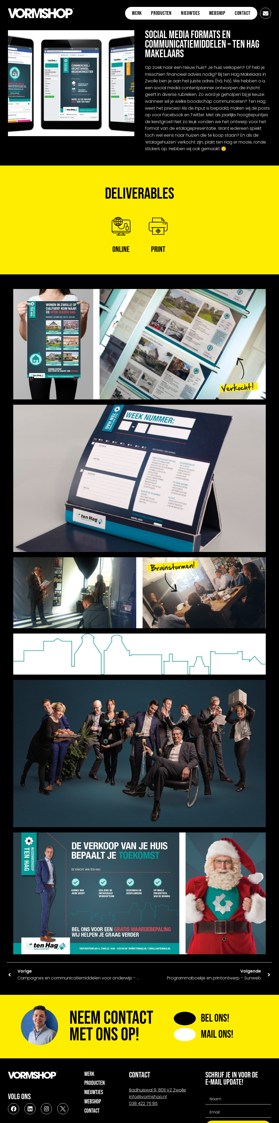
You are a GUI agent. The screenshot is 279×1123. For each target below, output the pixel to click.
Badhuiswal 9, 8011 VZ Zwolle (157, 1090)
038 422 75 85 (143, 1103)
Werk (137, 13)
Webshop (217, 13)
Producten (161, 13)
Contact (242, 13)
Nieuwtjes (190, 13)
